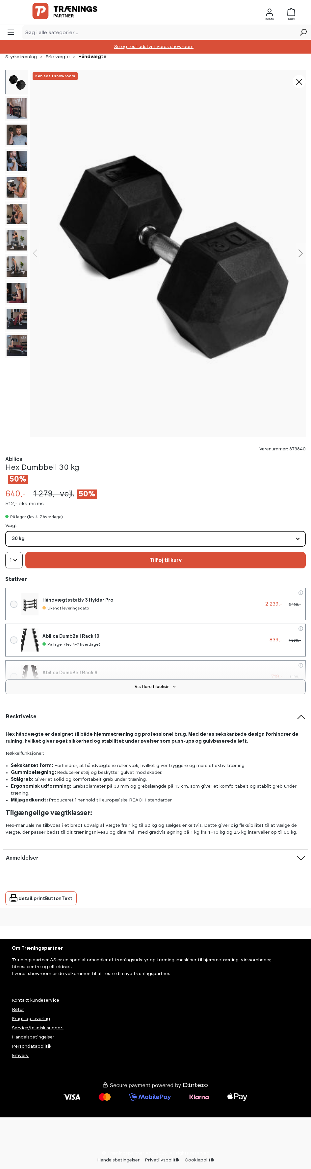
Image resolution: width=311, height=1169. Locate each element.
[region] (168, 253)
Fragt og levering (31, 1018)
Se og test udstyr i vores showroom (154, 46)
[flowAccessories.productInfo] (301, 593)
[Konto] (269, 12)
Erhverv (20, 1055)
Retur (18, 1009)
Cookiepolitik (199, 1160)
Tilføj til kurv (165, 560)
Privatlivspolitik (162, 1160)
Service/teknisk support (38, 1028)
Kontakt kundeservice (35, 1000)
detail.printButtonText (41, 896)
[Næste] (301, 253)
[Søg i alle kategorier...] (159, 32)
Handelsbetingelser (33, 1037)
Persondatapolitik (31, 1046)
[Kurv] (293, 12)
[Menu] (11, 32)
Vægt (11, 525)
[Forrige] (35, 253)
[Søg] (303, 32)
